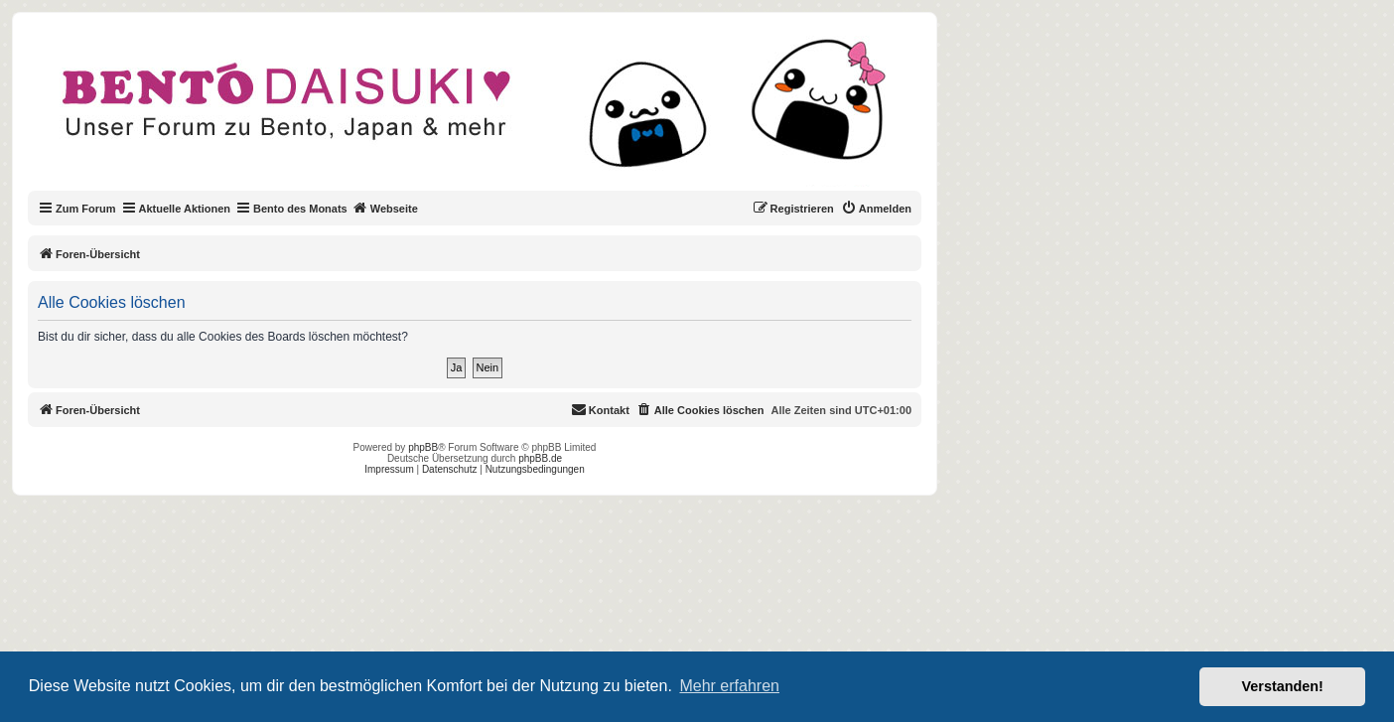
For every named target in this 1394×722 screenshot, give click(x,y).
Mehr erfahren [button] (729, 685)
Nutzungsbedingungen (535, 469)
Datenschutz (450, 469)
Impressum (388, 469)
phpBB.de (540, 458)
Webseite (385, 208)
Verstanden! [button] (1283, 686)
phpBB (423, 447)
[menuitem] (876, 208)
